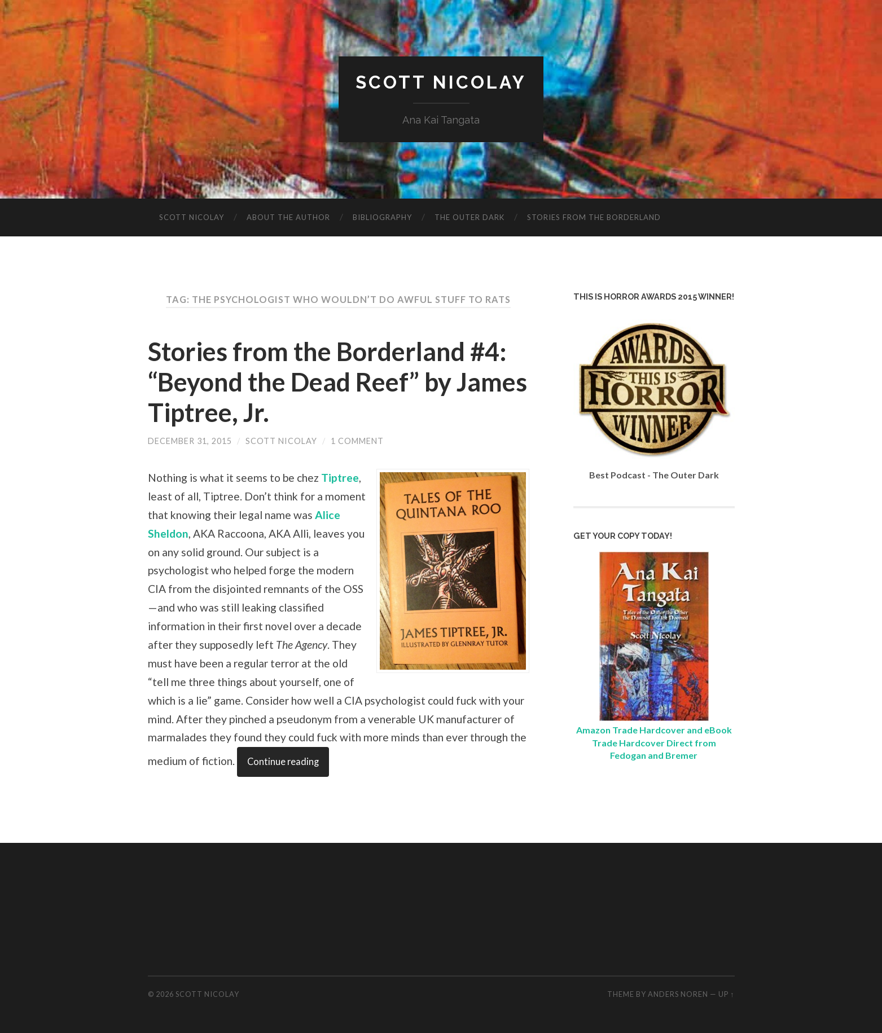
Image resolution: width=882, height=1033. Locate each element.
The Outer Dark (469, 217)
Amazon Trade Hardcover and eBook (654, 729)
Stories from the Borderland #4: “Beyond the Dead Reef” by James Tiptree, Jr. (337, 382)
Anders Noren (678, 994)
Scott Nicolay (441, 82)
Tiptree (340, 477)
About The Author (288, 217)
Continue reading (283, 761)
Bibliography (382, 217)
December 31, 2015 (190, 441)
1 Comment (357, 441)
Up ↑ (726, 994)
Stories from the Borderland (594, 217)
